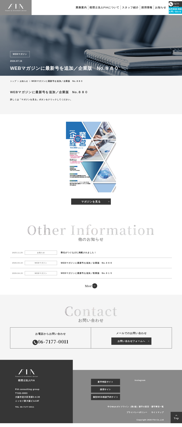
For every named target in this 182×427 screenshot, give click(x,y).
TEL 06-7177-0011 (25, 413)
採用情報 (136, 7)
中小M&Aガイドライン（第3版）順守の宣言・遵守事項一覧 (134, 410)
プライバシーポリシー (135, 416)
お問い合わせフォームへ (131, 344)
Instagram (140, 384)
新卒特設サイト (105, 385)
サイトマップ (157, 416)
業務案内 (70, 7)
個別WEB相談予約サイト (105, 400)
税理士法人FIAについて (94, 7)
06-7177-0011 (50, 345)
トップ (13, 81)
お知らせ (149, 7)
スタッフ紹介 (119, 7)
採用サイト (105, 393)
